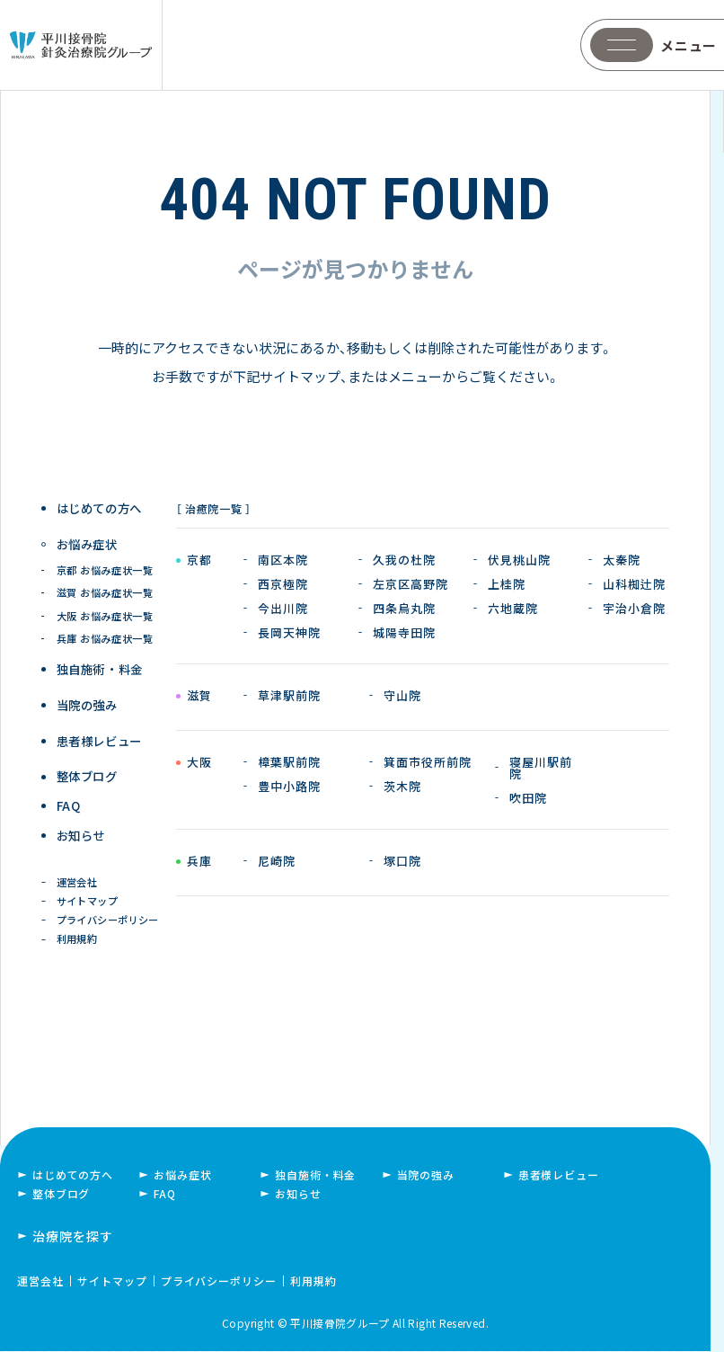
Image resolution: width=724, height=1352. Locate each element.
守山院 (402, 695)
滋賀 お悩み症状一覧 (105, 587)
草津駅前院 (289, 695)
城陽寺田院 (404, 632)
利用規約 (78, 939)
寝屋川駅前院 (540, 767)
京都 (199, 561)
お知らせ (82, 829)
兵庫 (199, 862)
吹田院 (528, 798)
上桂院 (506, 584)
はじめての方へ (100, 508)
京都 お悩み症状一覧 (105, 565)
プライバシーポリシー (109, 917)
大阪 (199, 763)
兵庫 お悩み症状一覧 (105, 632)
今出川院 (283, 608)
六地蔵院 (513, 608)
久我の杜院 (404, 559)
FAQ (69, 796)
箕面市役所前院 (428, 762)
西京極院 (283, 584)
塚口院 (402, 861)
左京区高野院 (410, 584)
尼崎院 (277, 861)
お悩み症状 (182, 1176)
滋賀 (199, 696)
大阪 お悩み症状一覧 (105, 610)
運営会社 (78, 876)
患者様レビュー (100, 729)
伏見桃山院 (519, 559)
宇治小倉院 (634, 608)
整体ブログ (88, 763)
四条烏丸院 (404, 608)
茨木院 (402, 786)
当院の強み (88, 696)
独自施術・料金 (315, 1176)
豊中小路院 (289, 786)
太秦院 (621, 559)
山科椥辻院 (634, 584)
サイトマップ (88, 897)
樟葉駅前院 (289, 762)
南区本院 (283, 559)
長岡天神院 (289, 632)
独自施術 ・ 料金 (101, 663)
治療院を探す (72, 1237)
